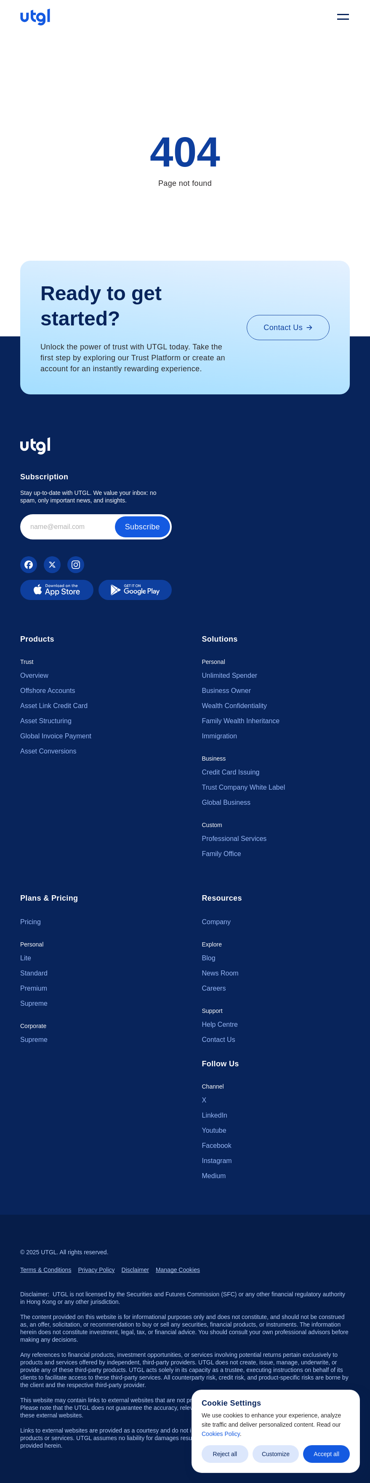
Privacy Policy (96, 1269)
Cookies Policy (221, 1433)
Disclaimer (135, 1269)
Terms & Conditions (45, 1269)
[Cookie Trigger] (178, 1270)
